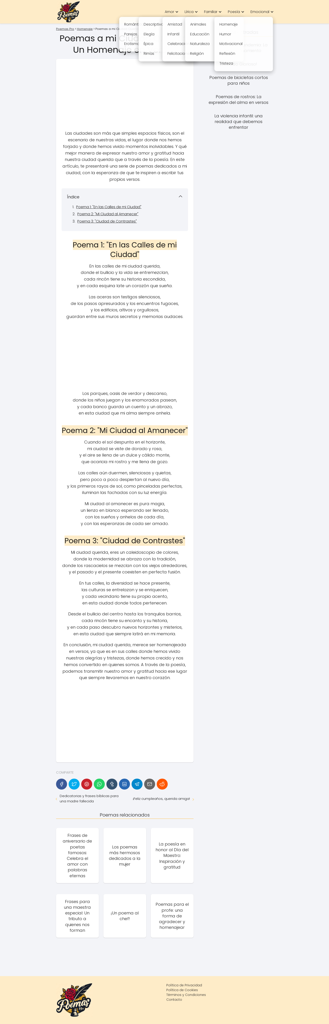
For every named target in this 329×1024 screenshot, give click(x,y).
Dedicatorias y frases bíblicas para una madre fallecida (89, 798)
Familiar (210, 11)
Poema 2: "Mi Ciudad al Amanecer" (107, 214)
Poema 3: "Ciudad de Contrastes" (107, 221)
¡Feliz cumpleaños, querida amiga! (161, 798)
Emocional (260, 11)
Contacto (174, 999)
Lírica (189, 11)
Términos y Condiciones (186, 994)
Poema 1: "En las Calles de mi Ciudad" (108, 207)
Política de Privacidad (184, 985)
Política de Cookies (182, 990)
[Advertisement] (125, 96)
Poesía (234, 11)
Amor (169, 11)
